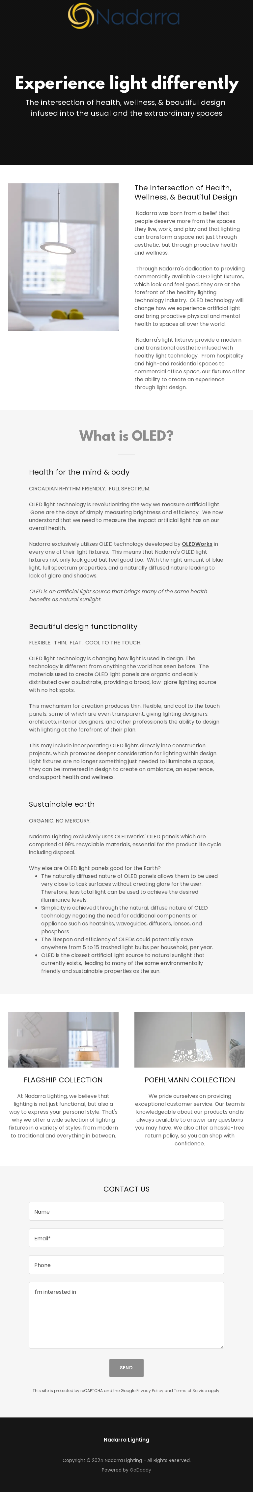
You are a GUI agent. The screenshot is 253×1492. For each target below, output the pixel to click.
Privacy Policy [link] (149, 1390)
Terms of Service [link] (190, 1390)
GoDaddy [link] (140, 1470)
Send (126, 1367)
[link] (126, 16)
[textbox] (126, 1211)
